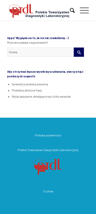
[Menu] (82, 10)
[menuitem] (70, 10)
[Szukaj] (70, 10)
